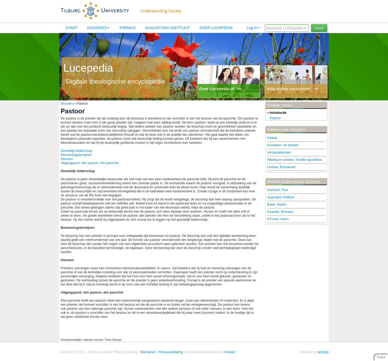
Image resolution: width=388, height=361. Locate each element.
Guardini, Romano (280, 212)
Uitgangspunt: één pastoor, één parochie (90, 163)
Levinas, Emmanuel (281, 167)
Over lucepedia (216, 28)
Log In (253, 28)
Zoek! (319, 28)
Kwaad (272, 138)
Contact (229, 352)
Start (71, 28)
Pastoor (275, 118)
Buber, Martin (276, 204)
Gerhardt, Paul (277, 190)
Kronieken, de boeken (283, 145)
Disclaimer (147, 352)
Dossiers (98, 28)
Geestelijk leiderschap (76, 151)
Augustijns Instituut (167, 28)
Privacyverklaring (170, 352)
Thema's (127, 28)
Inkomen (67, 159)
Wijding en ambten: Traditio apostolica (294, 160)
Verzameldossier (279, 152)
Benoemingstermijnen (76, 155)
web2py (323, 352)
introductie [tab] (276, 113)
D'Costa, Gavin (278, 219)
